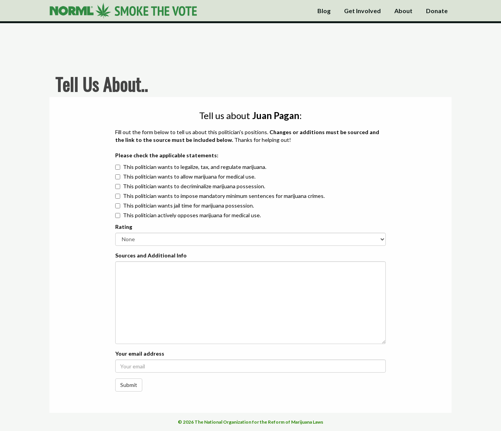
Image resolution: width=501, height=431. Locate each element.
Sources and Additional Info (151, 255)
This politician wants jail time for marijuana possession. (188, 205)
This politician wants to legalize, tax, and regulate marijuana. (194, 167)
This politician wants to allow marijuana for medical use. (189, 176)
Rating (123, 226)
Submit (128, 385)
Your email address (139, 353)
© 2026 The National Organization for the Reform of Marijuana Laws (250, 422)
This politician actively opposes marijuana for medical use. (192, 215)
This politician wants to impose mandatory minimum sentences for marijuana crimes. (224, 196)
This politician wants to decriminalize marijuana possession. (194, 186)
